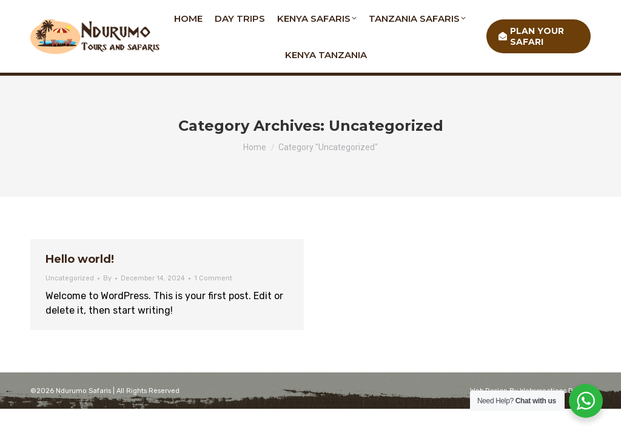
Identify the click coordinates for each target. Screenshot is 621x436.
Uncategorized (69, 278)
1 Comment (213, 278)
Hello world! (79, 259)
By (107, 278)
